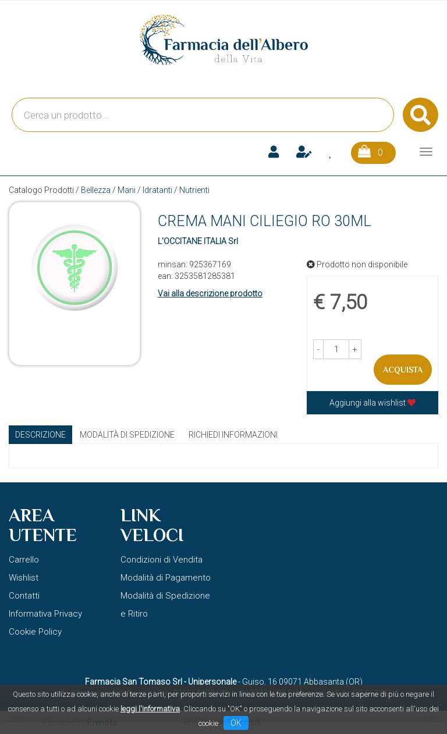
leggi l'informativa (150, 708)
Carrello (24, 559)
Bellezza (96, 190)
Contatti (24, 595)
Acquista (403, 369)
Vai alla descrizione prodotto (210, 293)
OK (236, 723)
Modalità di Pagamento (165, 577)
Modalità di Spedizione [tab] (127, 434)
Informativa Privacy (45, 613)
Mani (127, 190)
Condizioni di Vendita (161, 559)
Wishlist (23, 577)
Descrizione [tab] (40, 434)
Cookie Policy (35, 631)
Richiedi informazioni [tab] (233, 434)
